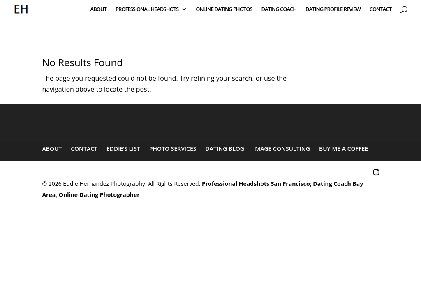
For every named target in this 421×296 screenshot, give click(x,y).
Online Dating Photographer (99, 195)
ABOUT (98, 9)
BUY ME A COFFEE (343, 149)
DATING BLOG (225, 149)
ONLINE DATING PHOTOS (224, 9)
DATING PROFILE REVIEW (333, 9)
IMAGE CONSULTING (281, 149)
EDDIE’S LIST (123, 149)
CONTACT (380, 9)
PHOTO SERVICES (173, 149)
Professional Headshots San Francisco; (257, 183)
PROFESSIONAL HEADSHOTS (147, 9)
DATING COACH (279, 9)
